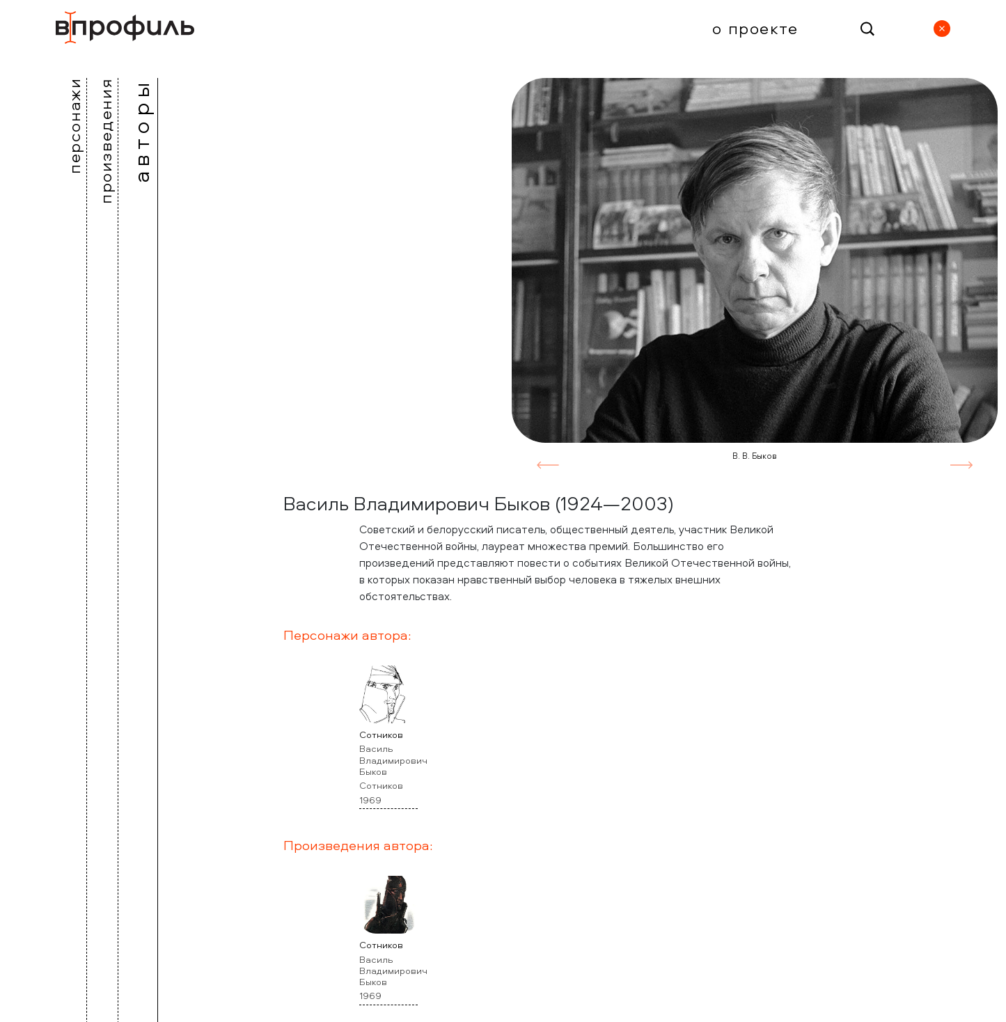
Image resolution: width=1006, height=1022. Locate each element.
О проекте (755, 28)
